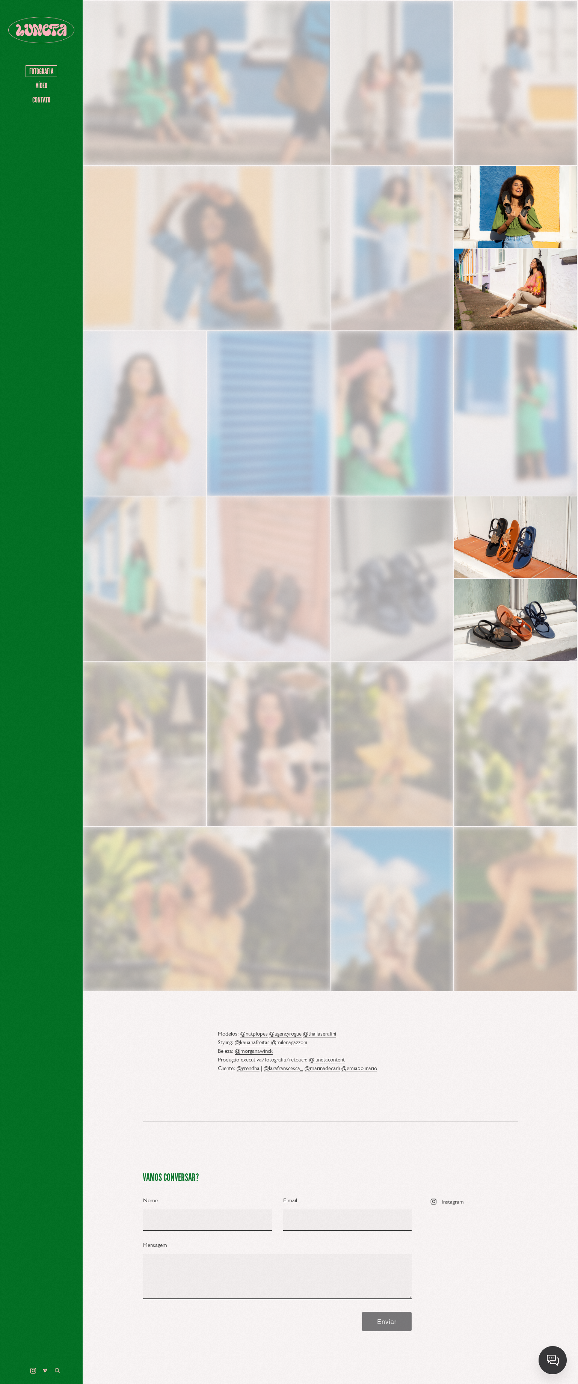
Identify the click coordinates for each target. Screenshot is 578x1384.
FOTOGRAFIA (41, 71)
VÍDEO (41, 85)
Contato (41, 99)
